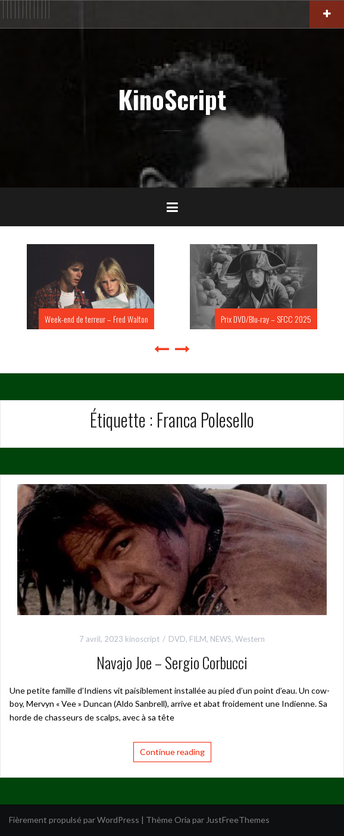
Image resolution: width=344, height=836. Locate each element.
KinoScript (172, 98)
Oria (182, 820)
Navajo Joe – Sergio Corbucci (172, 662)
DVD (177, 639)
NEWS (221, 639)
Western (250, 639)
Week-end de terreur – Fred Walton (96, 319)
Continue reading (172, 752)
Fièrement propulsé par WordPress (74, 820)
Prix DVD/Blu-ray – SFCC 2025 (266, 319)
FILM (198, 639)
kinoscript (142, 639)
